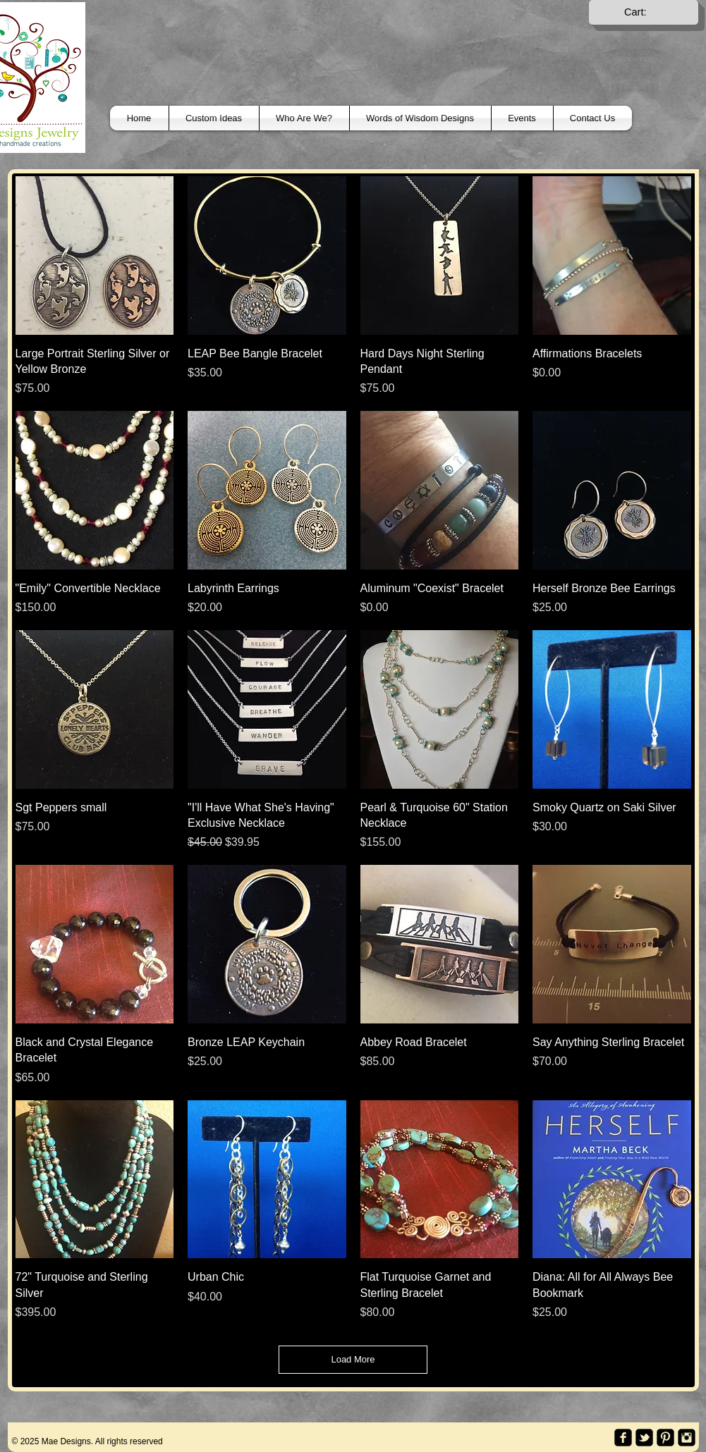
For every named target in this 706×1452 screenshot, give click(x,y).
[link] (644, 12)
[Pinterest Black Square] (665, 1437)
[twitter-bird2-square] (644, 1437)
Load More (353, 1359)
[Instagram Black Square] (686, 1437)
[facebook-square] (623, 1437)
